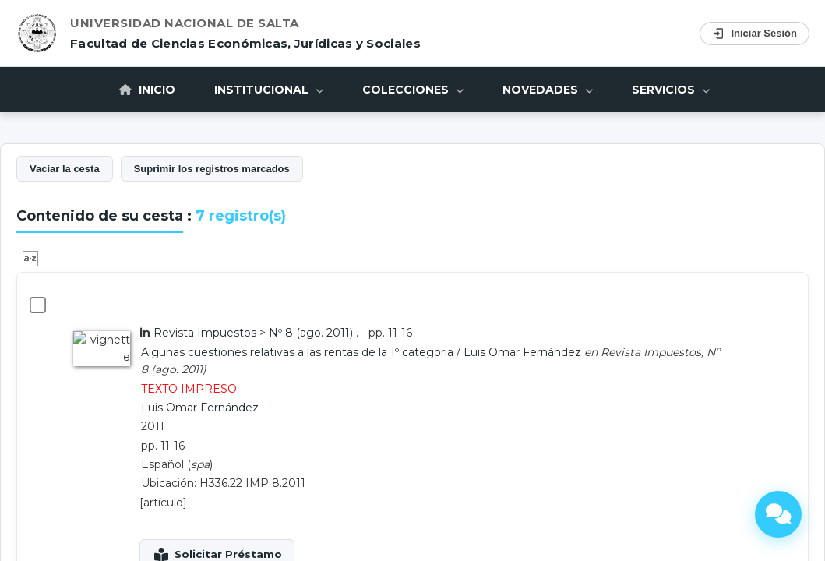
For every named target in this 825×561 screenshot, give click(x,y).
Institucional (268, 354)
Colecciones (413, 354)
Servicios (671, 354)
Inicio (147, 354)
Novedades (547, 354)
